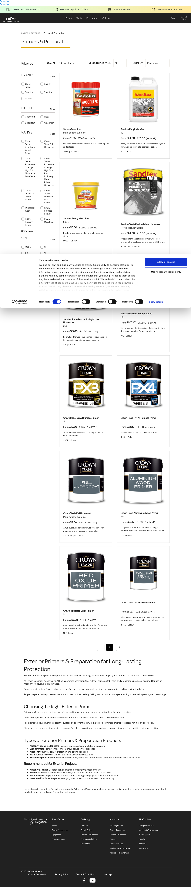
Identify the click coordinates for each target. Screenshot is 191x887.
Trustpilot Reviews (146, 826)
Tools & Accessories (60, 830)
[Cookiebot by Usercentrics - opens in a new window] (19, 48)
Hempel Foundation (118, 835)
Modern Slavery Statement (120, 848)
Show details (156, 47)
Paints (54, 826)
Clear (52, 76)
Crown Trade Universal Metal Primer (138, 602)
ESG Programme (116, 826)
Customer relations (89, 839)
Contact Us (143, 848)
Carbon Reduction (117, 830)
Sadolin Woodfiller (72, 129)
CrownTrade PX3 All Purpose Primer (80, 418)
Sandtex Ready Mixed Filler (76, 218)
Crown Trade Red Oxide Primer (78, 610)
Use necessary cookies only (166, 17)
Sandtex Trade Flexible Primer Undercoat (141, 224)
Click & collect (87, 830)
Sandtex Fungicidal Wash (133, 129)
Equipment (56, 835)
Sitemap (107, 874)
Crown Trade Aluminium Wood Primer (139, 513)
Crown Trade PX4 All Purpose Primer (138, 418)
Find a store (86, 844)
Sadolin (142, 839)
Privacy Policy (61, 874)
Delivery (84, 826)
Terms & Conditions (86, 874)
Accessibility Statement (119, 853)
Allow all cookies (166, 8)
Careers (113, 839)
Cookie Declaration (37, 874)
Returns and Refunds (89, 835)
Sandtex (142, 844)
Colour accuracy (58, 839)
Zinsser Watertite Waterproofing (136, 313)
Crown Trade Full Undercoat (77, 513)
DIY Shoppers (144, 835)
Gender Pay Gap (116, 844)
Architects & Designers (148, 830)
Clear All (51, 63)
